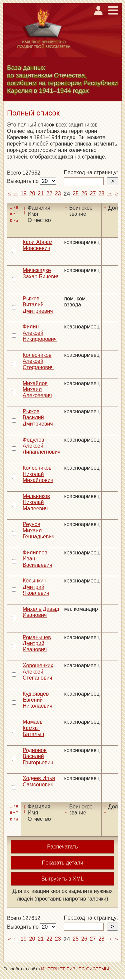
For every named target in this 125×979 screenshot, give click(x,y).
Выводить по (23, 181)
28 (101, 193)
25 (76, 193)
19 (24, 193)
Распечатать (62, 846)
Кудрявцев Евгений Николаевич (37, 700)
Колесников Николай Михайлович (38, 474)
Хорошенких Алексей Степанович (38, 672)
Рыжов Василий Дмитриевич (38, 418)
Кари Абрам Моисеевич (37, 245)
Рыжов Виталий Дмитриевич (38, 305)
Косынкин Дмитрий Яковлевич (36, 587)
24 (67, 194)
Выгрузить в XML (62, 879)
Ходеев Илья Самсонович (39, 781)
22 (49, 193)
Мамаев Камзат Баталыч (33, 728)
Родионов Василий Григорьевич (38, 756)
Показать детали (62, 863)
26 (84, 193)
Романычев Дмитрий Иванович (37, 644)
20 (32, 193)
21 (41, 193)
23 (58, 193)
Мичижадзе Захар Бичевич (41, 273)
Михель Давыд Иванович (41, 612)
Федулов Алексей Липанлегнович (41, 446)
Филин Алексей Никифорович (40, 333)
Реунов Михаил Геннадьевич (38, 530)
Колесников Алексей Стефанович (38, 361)
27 (93, 193)
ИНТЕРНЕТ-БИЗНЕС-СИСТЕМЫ (75, 968)
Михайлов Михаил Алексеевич (37, 390)
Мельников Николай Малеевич (36, 502)
